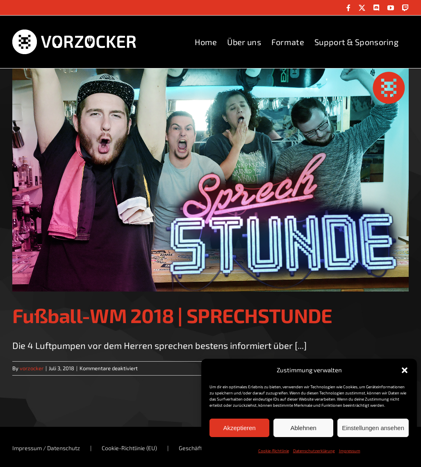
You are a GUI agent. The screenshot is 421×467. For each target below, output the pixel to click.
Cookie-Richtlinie (273, 450)
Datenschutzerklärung (314, 450)
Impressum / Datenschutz (46, 447)
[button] (405, 370)
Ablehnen (303, 427)
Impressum (349, 450)
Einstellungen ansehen (373, 427)
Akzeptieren (239, 427)
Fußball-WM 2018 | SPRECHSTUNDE (172, 315)
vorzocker (31, 368)
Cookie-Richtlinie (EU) (129, 447)
